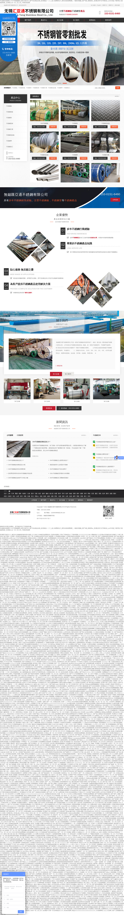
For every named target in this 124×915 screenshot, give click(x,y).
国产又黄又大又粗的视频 (40, 775)
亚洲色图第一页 (46, 714)
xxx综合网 (49, 825)
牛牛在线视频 (58, 566)
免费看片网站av (68, 738)
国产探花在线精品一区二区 (77, 896)
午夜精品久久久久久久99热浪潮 (44, 637)
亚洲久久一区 (80, 731)
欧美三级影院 (118, 780)
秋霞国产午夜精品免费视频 (83, 660)
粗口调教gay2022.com (46, 597)
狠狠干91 (89, 555)
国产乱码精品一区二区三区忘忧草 (27, 639)
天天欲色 (80, 661)
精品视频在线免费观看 (49, 776)
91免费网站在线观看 (48, 578)
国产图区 (105, 594)
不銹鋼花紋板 (52, 88)
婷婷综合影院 (81, 555)
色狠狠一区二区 (41, 721)
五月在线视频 (35, 865)
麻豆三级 (5, 559)
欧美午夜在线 (57, 886)
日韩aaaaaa (111, 660)
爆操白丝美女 (32, 538)
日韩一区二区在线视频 (56, 693)
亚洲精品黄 (7, 614)
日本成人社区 (99, 635)
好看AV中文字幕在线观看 (38, 628)
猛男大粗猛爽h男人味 (95, 818)
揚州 (43, 493)
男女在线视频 (101, 693)
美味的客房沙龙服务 (114, 574)
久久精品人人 (74, 856)
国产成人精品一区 (36, 595)
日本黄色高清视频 (92, 898)
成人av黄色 (20, 844)
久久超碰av (65, 635)
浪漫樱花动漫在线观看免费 (55, 729)
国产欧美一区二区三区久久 (27, 611)
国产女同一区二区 (52, 792)
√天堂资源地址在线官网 (75, 580)
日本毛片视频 (102, 641)
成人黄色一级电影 (62, 775)
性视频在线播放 (22, 802)
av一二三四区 (101, 748)
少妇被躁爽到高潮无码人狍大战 (103, 588)
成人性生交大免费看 (41, 627)
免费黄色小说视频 (103, 717)
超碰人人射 (61, 599)
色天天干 (112, 566)
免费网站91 (48, 907)
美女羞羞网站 (15, 672)
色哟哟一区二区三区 (96, 597)
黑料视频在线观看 (63, 790)
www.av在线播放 (37, 811)
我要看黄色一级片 (94, 865)
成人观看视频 (62, 764)
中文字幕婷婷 (35, 581)
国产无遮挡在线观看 (13, 576)
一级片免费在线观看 (61, 607)
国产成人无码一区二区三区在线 (72, 545)
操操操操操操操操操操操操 (65, 862)
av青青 (100, 830)
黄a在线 (29, 562)
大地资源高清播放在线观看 (76, 691)
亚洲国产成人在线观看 (12, 606)
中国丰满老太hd (31, 600)
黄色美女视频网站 (104, 879)
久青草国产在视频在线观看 (27, 569)
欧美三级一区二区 (33, 729)
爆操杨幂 (85, 686)
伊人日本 (3, 578)
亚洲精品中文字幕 (116, 750)
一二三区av (111, 766)
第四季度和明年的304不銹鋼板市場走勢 (20, 473)
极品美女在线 (78, 726)
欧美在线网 (64, 672)
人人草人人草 (77, 581)
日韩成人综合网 (105, 684)
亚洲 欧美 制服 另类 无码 (91, 729)
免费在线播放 (19, 781)
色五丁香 (31, 536)
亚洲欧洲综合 (87, 585)
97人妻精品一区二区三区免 (101, 715)
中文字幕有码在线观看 (106, 875)
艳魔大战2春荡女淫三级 (47, 823)
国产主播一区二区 (99, 902)
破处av (40, 884)
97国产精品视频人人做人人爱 (99, 574)
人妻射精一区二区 (58, 573)
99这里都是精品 (41, 604)
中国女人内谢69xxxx (15, 594)
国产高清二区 (65, 818)
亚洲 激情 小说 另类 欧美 (35, 855)
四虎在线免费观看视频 (115, 691)
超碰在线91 (49, 613)
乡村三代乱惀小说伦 (16, 867)
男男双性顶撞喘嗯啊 (88, 628)
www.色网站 (90, 712)
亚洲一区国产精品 (88, 705)
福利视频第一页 (87, 604)
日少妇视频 (3, 555)
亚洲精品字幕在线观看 (64, 766)
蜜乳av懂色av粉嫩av (65, 682)
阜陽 (25, 496)
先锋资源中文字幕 (40, 841)
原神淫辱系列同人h (19, 660)
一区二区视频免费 (110, 654)
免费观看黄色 (81, 642)
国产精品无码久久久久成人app (39, 827)
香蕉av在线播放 (30, 754)
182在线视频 (94, 651)
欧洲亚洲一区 (99, 663)
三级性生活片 (70, 762)
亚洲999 (115, 656)
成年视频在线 (28, 597)
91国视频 (48, 557)
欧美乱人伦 (95, 687)
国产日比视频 (44, 552)
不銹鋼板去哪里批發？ (102, 456)
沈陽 (52, 496)
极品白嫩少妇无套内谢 (45, 606)
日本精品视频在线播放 (101, 566)
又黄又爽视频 (60, 881)
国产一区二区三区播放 (64, 832)
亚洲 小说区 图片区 (23, 764)
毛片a (7, 841)
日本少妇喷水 (43, 902)
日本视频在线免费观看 (20, 613)
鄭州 (107, 493)
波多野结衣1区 (64, 674)
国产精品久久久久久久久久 (31, 856)
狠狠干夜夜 (24, 790)
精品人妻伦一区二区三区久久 (103, 541)
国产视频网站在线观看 (48, 908)
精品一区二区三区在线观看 (112, 635)
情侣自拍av (74, 712)
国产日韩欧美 (107, 837)
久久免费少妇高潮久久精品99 (42, 834)
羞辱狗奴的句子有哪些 (61, 609)
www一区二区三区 (73, 654)
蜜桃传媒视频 (64, 896)
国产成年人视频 (79, 639)
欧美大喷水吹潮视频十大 (14, 646)
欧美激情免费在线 (78, 576)
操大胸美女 (106, 806)
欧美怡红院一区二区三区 (15, 547)
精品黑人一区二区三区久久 (47, 543)
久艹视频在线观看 (49, 642)
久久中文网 (69, 802)
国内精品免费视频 (28, 637)
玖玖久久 (66, 641)
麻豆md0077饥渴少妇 (73, 747)
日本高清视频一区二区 (55, 816)
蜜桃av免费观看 (107, 712)
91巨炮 (6, 846)
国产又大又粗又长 (50, 778)
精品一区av (45, 736)
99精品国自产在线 (40, 875)
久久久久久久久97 (9, 729)
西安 (55, 496)
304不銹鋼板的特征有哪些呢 (16, 469)
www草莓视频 (89, 543)
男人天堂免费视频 (100, 882)
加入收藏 (93, 5)
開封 (114, 493)
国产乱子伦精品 (14, 559)
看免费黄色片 (84, 654)
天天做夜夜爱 (86, 667)
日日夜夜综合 (65, 569)
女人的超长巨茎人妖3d (36, 717)
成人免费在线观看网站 (48, 574)
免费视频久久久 (72, 768)
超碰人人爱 (37, 773)
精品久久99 (7, 571)
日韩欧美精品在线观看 (73, 536)
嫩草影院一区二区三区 (51, 731)
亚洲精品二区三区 (80, 578)
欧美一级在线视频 (59, 870)
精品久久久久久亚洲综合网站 (105, 550)
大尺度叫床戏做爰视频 (84, 687)
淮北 (32, 496)
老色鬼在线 (116, 712)
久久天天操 (20, 705)
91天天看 (39, 600)
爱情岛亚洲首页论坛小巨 (107, 639)
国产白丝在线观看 (94, 686)
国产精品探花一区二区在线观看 (51, 773)
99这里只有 (23, 658)
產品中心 (44, 20)
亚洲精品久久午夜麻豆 (108, 686)
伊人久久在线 (76, 667)
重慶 (16, 493)
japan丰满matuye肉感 (42, 588)
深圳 (85, 493)
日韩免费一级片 (43, 538)
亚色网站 (20, 578)
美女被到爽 (70, 761)
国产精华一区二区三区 (72, 858)
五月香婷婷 (61, 877)
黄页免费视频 (24, 618)
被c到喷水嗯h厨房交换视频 (105, 580)
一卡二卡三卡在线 (47, 870)
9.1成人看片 (73, 627)
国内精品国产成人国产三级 (87, 616)
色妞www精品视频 (92, 778)
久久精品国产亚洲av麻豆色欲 (24, 564)
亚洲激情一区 (70, 660)
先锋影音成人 (69, 828)
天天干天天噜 (23, 559)
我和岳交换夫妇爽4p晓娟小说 (109, 881)
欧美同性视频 (29, 875)
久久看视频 (12, 802)
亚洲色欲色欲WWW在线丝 (114, 547)
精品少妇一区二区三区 (85, 884)
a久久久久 (48, 677)
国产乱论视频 (74, 815)
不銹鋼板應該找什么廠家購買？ (105, 469)
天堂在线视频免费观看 (77, 679)
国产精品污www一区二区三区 (87, 698)
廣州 (78, 493)
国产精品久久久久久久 (9, 656)
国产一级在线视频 (114, 696)
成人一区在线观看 (66, 576)
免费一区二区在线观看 (72, 538)
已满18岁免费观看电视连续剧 (34, 733)
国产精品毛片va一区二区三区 (49, 554)
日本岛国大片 (43, 766)
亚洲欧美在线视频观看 (116, 905)
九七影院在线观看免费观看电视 (49, 583)
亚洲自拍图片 (35, 888)
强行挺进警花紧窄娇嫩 (99, 555)
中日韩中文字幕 (52, 715)
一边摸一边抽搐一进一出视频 (102, 862)
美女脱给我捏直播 (72, 614)
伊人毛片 (66, 776)
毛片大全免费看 (71, 599)
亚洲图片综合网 (82, 834)
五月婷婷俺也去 (118, 785)
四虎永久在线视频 (45, 681)
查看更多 (49, 408)
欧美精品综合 (107, 787)
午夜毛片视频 (49, 654)
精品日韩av (96, 540)
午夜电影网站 (106, 613)
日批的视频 (40, 687)
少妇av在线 (117, 741)
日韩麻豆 (37, 609)
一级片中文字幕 (81, 754)
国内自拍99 (75, 632)
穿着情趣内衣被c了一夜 (67, 651)
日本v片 (4, 547)
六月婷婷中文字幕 (78, 752)
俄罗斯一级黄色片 (99, 863)
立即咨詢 (115, 199)
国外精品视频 (10, 870)
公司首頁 (34, 500)
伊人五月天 (61, 731)
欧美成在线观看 (65, 597)
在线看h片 (82, 778)
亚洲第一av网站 (64, 559)
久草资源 (87, 828)
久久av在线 (116, 630)
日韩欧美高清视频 (71, 658)
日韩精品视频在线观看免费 (113, 581)
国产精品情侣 (118, 632)
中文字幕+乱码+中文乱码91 (28, 848)
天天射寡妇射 (115, 613)
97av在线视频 (43, 587)
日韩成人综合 (99, 821)
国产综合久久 (88, 714)
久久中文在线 (37, 821)
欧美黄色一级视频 (116, 646)
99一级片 (3, 634)
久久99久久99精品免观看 (74, 794)
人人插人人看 (47, 738)
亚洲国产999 (72, 775)
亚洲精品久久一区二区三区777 (54, 611)
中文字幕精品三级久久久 (50, 670)
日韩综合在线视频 (52, 559)
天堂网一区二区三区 (63, 780)
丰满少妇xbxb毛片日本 (56, 552)
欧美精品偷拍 (69, 611)
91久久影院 (71, 600)
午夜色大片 (15, 600)
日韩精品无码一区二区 (53, 672)
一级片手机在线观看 (93, 559)
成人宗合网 (81, 712)
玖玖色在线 (61, 538)
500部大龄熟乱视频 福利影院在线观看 (94, 668)
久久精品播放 (16, 790)
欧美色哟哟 (31, 835)
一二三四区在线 (87, 540)
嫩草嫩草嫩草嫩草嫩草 (42, 540)
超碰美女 (73, 555)
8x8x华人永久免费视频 (114, 573)
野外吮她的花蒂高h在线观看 (101, 585)
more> (117, 96)
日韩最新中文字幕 (82, 775)
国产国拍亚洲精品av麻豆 (47, 881)
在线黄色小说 (116, 802)
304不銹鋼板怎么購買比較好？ (59, 460)
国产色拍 (120, 590)
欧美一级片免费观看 (108, 614)
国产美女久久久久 (80, 613)
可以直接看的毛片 (77, 900)
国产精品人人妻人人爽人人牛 (37, 567)
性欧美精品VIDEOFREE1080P (68, 592)
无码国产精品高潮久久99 (26, 752)
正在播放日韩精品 (62, 820)
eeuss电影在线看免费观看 (78, 559)
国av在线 (28, 806)
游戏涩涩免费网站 (112, 641)
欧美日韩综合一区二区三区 (22, 748)
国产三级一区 (112, 738)
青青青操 (56, 734)
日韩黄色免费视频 (79, 733)
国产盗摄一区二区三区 (115, 764)
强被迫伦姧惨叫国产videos (37, 555)
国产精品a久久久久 (49, 600)
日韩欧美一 (54, 564)
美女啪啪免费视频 (73, 646)
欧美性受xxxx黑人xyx (9, 538)
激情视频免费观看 (53, 653)
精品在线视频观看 (44, 590)
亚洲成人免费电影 (13, 627)
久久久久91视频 (54, 587)
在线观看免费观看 (106, 734)
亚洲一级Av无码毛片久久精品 (15, 769)
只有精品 (107, 750)
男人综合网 (14, 667)
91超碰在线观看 (41, 835)
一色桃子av (14, 621)
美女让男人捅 (83, 611)
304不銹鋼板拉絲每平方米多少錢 (18, 478)
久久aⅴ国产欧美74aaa (51, 855)
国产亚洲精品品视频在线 (112, 611)
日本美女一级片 (67, 602)
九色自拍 (105, 592)
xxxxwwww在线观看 (109, 597)
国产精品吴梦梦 (39, 557)
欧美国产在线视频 (53, 902)
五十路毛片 (15, 677)
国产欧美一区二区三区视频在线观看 (71, 625)
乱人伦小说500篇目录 (34, 870)
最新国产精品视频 (81, 809)
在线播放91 (69, 743)
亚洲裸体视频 (18, 597)
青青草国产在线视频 (47, 660)
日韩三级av (50, 628)
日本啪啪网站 (17, 654)
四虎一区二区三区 (29, 781)
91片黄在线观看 (54, 649)
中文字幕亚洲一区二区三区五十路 (10, 580)
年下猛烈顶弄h (46, 761)
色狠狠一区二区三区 (58, 745)
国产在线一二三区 (59, 660)
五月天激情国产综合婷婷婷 (78, 547)
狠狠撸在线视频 (38, 830)
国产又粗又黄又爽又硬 (89, 637)
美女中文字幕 (24, 555)
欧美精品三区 (63, 554)
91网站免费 (3, 865)
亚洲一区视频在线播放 (32, 705)
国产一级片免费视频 (49, 686)
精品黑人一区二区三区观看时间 (108, 710)
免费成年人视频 (78, 602)
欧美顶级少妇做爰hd (90, 580)
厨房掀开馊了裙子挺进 (96, 557)
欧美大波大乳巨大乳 (62, 642)
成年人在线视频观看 (88, 728)
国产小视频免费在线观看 (105, 536)
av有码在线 (67, 632)
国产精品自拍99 (109, 884)
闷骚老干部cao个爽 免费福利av (49, 550)
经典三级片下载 (63, 564)
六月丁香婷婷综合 (118, 719)
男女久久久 (80, 891)
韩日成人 (67, 856)
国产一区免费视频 (60, 574)
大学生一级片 (42, 559)
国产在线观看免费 (89, 663)
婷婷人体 (116, 808)
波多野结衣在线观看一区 (85, 902)
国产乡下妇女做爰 (13, 804)
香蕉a (28, 881)
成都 (48, 496)
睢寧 (74, 496)
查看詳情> (35, 456)
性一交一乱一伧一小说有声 (106, 701)
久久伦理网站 (25, 776)
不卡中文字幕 (8, 661)
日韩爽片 (18, 797)
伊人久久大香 (54, 658)
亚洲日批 (107, 562)
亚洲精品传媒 (20, 649)
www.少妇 (45, 614)
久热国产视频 (43, 632)
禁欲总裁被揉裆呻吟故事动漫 (9, 548)
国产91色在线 (43, 653)
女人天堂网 (26, 620)
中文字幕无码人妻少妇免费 (103, 802)
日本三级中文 (100, 841)
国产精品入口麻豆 (86, 594)
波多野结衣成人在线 (32, 616)
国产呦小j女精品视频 (86, 632)
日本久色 (55, 724)
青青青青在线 (93, 851)
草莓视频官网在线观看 (60, 548)
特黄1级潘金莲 (69, 543)
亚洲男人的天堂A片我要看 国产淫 (70, 587)
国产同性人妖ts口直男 (85, 860)
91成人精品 (36, 734)
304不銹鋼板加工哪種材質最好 (59, 478)
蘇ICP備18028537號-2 (43, 518)
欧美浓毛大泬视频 (110, 689)
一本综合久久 (118, 668)
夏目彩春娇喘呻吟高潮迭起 (75, 882)
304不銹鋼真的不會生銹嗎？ (58, 469)
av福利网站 (38, 863)
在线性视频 (8, 809)
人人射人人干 (21, 868)
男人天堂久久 (10, 595)
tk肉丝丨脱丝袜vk (101, 602)
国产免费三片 (26, 592)
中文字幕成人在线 (74, 607)
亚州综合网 (93, 607)
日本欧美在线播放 (61, 686)
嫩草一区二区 (39, 665)
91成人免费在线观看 (31, 653)
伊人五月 (89, 592)
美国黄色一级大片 (52, 592)
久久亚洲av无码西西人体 (80, 682)
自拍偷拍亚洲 (44, 620)
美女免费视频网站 (53, 682)
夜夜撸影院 (60, 543)
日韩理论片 (90, 821)
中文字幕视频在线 (12, 863)
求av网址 (91, 903)
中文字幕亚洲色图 (8, 597)
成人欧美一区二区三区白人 (37, 726)
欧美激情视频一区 (91, 675)
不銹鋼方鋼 (105, 155)
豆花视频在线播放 (28, 679)
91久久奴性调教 (42, 790)
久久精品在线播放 (98, 632)
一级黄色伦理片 (92, 708)
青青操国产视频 (42, 656)
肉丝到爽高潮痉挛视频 (55, 898)
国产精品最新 (4, 588)
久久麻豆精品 (41, 895)
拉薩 (70, 496)
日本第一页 (109, 809)
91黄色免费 (116, 703)
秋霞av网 (29, 647)
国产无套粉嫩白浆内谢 (25, 830)
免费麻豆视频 (27, 646)
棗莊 (96, 493)
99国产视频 (106, 646)
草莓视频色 (34, 783)
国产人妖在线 (78, 802)
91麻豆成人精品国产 (25, 738)
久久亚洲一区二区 (94, 780)
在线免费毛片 (14, 545)
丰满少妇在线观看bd (29, 642)
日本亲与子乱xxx (25, 788)
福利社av (43, 856)
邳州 (89, 496)
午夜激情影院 (17, 661)
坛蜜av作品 (3, 757)
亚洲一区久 (35, 806)
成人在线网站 (72, 567)
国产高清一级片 (14, 588)
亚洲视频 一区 (115, 585)
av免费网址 (71, 644)
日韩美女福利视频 (62, 860)
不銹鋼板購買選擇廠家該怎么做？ (106, 444)
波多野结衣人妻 (62, 646)
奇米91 (94, 797)
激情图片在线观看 (42, 853)
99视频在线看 (25, 573)
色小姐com (24, 599)
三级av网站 (40, 547)
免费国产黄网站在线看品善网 (57, 656)
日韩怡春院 (20, 710)
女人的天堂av (25, 851)
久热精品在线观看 (65, 722)
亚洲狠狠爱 (4, 562)
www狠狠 (117, 580)
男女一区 (72, 653)
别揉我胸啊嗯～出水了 (9, 715)
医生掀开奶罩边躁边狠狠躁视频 (27, 656)
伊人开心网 (10, 564)
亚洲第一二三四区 (112, 602)
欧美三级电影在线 (102, 696)
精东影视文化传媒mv (101, 583)
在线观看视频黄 (81, 707)
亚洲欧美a (9, 813)
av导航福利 (8, 660)
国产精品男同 (51, 567)
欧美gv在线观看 (110, 663)
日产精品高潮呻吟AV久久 (106, 548)
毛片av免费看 (12, 602)
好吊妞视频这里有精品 (78, 562)
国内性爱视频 (102, 630)
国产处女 (58, 823)
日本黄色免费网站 (20, 562)
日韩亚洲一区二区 (64, 865)
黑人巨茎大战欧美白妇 (77, 886)
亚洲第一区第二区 (29, 712)
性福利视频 (27, 811)
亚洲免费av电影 (116, 571)
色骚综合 (6, 778)
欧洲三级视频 (13, 775)
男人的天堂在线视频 (64, 541)
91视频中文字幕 (36, 703)
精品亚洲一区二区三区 (83, 651)
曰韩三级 (94, 536)
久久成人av (46, 698)
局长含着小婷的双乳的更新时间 (98, 764)
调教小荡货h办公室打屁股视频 (63, 647)
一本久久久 (35, 592)
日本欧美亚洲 (74, 790)
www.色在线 (116, 787)
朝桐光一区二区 (90, 550)
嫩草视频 (56, 849)
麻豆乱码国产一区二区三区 (13, 679)
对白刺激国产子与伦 (10, 844)
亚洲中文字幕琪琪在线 (39, 672)
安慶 (28, 496)
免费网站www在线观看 (69, 891)
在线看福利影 (85, 607)
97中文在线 (116, 672)
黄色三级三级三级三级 (11, 834)
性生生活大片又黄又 (15, 670)
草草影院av (83, 646)
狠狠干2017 (108, 552)
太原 (66, 496)
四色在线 (23, 816)
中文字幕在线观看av (19, 604)
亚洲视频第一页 (62, 787)
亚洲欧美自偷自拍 (64, 679)
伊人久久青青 (66, 562)
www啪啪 (80, 839)
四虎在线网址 (55, 534)
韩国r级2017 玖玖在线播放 (34, 667)
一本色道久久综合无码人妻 (87, 571)
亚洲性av (115, 714)
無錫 (70, 493)
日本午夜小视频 (111, 590)
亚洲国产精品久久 (5, 534)
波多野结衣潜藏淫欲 (53, 651)
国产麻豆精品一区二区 (55, 602)
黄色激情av (107, 623)
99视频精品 (36, 562)
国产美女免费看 (103, 625)
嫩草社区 (49, 848)
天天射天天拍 (31, 895)
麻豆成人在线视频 (24, 548)
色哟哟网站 (43, 729)
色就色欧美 (89, 863)
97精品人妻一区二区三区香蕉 (80, 557)
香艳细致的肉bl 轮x (55, 754)
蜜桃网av (99, 576)
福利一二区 (44, 585)
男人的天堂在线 (100, 886)
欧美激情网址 (76, 665)
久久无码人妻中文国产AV (79, 769)
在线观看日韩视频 (91, 552)
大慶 (59, 496)
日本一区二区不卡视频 (91, 674)
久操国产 (16, 759)
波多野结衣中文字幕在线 (101, 790)
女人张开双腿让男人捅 (30, 594)
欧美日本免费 (109, 762)
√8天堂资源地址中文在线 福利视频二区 (22, 540)
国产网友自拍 (104, 754)
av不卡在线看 (68, 552)
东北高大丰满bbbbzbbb (60, 848)
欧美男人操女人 (35, 571)
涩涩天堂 (28, 660)
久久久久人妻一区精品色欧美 (111, 661)
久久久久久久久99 (85, 534)
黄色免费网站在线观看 (92, 639)
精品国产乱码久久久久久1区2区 (46, 661)
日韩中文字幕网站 (108, 903)
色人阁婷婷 (12, 651)
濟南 (89, 493)
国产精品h (99, 623)
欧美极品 (89, 642)
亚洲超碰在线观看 (86, 715)
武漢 (5, 496)
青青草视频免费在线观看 (62, 769)
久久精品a (107, 726)
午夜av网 (27, 628)
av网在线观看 (12, 607)
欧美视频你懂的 (7, 604)
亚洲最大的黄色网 (65, 550)
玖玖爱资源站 (120, 621)
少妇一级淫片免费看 (101, 543)
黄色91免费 (114, 562)
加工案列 (76, 20)
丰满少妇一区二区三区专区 (58, 540)
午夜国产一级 (49, 560)
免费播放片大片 (107, 672)
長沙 (14, 496)
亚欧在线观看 (32, 559)
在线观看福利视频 (26, 663)
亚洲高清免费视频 (21, 536)
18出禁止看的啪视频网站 (57, 743)
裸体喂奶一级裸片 (111, 755)
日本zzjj (76, 611)
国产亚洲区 (47, 785)
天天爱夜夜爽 (97, 604)
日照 (92, 493)
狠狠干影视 (65, 714)
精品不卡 (41, 677)
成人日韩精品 (33, 632)
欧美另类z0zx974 (11, 799)
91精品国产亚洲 (37, 646)
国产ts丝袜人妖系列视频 (45, 802)
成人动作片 (52, 775)
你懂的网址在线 (39, 860)
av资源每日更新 (86, 888)
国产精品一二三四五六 (84, 797)
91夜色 (121, 667)
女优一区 (104, 724)
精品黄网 (11, 562)
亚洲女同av (77, 628)
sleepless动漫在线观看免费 (99, 905)
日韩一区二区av (107, 719)
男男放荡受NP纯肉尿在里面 (18, 750)
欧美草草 (31, 736)
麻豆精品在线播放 (94, 682)
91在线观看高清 (68, 733)
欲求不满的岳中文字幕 (15, 620)
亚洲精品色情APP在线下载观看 (44, 536)
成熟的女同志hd (96, 606)
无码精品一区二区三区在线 (103, 658)
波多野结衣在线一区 (97, 762)
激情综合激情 (86, 905)
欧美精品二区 (67, 566)
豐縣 (78, 496)
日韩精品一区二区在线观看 (29, 741)
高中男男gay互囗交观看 (60, 571)
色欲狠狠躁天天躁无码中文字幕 (85, 677)
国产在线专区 (72, 661)
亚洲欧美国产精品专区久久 (13, 719)
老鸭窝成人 (11, 865)
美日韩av (111, 832)
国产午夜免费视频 (21, 745)
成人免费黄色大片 (113, 860)
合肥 (17, 496)
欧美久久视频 (79, 693)
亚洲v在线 (110, 741)
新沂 (85, 496)
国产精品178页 (26, 839)
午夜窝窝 (56, 722)
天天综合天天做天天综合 (52, 576)
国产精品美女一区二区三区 (14, 811)
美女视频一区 (109, 632)
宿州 (21, 496)
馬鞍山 (37, 496)
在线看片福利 (34, 543)
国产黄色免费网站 (98, 884)
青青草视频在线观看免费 (74, 630)
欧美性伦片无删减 (115, 790)
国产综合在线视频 (90, 721)
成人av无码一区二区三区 (93, 569)
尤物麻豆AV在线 (105, 540)
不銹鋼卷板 (21, 88)
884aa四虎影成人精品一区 (29, 590)
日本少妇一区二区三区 (30, 687)
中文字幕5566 (99, 750)
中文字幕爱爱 (56, 795)
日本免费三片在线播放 (116, 583)
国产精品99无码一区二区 (68, 583)
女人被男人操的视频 (60, 654)
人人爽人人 (89, 566)
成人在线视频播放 (34, 689)
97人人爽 (5, 780)
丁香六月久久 (116, 658)
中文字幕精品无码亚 (30, 547)
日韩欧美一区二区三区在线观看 (105, 609)
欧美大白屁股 (108, 844)
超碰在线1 (7, 738)
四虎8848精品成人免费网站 (54, 835)
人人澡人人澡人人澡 (116, 578)
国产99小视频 (29, 649)
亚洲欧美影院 (91, 609)
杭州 (103, 493)
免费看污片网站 (28, 773)
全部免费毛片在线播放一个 (62, 560)
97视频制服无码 (37, 738)
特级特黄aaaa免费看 (37, 788)
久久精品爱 (25, 908)
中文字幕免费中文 (90, 696)
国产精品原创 (109, 707)
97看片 (94, 694)
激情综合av (78, 705)
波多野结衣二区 (67, 689)
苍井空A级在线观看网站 (101, 578)
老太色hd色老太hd (56, 698)
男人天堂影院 (77, 837)
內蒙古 (24, 493)
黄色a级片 (112, 717)
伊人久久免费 (114, 754)
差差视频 (114, 872)
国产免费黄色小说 (25, 681)
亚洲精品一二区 (85, 621)
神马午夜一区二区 (114, 592)
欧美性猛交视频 (11, 639)
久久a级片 (114, 776)
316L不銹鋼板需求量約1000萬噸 (59, 473)
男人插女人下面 (89, 882)
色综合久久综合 (43, 747)
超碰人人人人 (83, 560)
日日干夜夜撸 (116, 846)
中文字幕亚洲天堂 (37, 804)
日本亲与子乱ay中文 (21, 714)
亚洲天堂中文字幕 (14, 590)
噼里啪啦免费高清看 (77, 597)
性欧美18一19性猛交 (35, 755)
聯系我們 (108, 20)
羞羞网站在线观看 (90, 703)
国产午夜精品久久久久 (29, 661)
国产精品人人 (36, 719)
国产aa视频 (67, 785)
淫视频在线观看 (107, 564)
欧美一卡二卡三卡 (52, 634)
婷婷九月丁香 (45, 564)
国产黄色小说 (30, 604)
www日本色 (23, 557)
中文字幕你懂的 (115, 604)
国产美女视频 (91, 547)
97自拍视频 (38, 698)
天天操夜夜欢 (95, 734)
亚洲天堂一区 (21, 616)
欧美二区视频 (27, 719)
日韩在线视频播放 (61, 578)
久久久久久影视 (15, 663)
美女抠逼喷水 (88, 759)
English (99, 5)
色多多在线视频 (37, 578)
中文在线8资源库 (35, 771)
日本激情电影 (119, 663)
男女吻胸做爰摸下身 (50, 594)
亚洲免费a (65, 863)
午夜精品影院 (14, 783)
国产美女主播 (8, 827)
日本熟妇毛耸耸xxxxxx (74, 540)
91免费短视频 (107, 846)
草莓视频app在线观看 (32, 768)
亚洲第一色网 (41, 701)
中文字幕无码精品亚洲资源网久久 (50, 562)
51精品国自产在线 (39, 607)
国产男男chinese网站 (90, 573)
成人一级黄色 (70, 717)
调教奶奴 (94, 534)
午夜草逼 (35, 858)
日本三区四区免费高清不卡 (86, 658)
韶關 (81, 493)
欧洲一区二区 (50, 607)
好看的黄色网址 (40, 752)
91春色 (86, 661)
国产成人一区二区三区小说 (101, 757)
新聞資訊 (92, 20)
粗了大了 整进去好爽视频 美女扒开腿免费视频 (44, 799)
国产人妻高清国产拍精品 (64, 581)
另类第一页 (53, 821)
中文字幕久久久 (24, 621)
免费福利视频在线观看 (96, 783)
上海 (9, 493)
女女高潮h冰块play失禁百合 (101, 642)
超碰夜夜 (5, 731)
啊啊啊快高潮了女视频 (35, 757)
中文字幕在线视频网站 (34, 541)
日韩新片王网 (93, 548)
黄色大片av (27, 578)
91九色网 (24, 674)
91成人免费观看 (52, 599)
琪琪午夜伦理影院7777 (52, 687)
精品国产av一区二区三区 (75, 670)
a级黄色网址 (64, 740)
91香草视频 (109, 813)
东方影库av (51, 644)
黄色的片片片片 (32, 882)
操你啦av (28, 684)
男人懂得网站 (17, 722)
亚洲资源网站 (64, 649)
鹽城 (47, 493)
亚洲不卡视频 (29, 614)
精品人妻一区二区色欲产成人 (74, 729)
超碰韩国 (9, 851)
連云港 (51, 493)
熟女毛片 (43, 599)
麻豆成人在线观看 (59, 613)
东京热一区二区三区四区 (77, 641)
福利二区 (13, 616)
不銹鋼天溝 (43, 88)
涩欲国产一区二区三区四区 (38, 762)
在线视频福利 (64, 620)
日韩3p (18, 686)
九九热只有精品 (99, 618)
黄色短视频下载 (106, 569)
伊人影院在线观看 (5, 787)
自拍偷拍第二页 (57, 771)
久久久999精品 (51, 787)
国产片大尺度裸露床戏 (76, 674)
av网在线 (61, 792)
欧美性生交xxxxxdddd (76, 663)
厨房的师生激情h (116, 653)
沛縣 (81, 496)
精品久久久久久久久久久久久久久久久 (89, 627)
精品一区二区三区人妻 (18, 837)
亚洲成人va (6, 621)
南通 (55, 493)
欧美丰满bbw (80, 868)
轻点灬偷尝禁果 (27, 700)
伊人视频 (7, 675)
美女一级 (71, 578)
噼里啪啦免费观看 (13, 555)
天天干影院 (45, 821)
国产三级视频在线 (118, 910)
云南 (28, 493)
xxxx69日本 (42, 592)
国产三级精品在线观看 (18, 552)
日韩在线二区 (73, 860)
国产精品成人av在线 (67, 628)
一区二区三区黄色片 (73, 656)
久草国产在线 (116, 734)
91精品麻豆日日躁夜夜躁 (79, 766)
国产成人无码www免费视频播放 (89, 684)
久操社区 (3, 696)
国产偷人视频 (52, 783)
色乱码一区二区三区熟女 (44, 573)
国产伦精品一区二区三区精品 (51, 851)
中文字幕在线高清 (99, 759)
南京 (39, 493)
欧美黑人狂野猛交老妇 (37, 654)
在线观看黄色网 (116, 606)
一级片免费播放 (93, 766)
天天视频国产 (75, 621)
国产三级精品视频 (95, 564)
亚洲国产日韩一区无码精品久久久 (106, 677)
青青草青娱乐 (91, 738)
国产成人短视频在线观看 (96, 654)
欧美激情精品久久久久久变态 (63, 618)
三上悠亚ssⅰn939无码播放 (90, 722)
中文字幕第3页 (82, 768)
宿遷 (74, 493)
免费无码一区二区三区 (94, 613)
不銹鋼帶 (60, 88)
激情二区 (115, 747)
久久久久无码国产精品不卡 (20, 787)
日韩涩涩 (40, 594)
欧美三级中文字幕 (32, 625)
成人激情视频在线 (25, 672)
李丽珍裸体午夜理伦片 (62, 694)
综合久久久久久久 (64, 555)
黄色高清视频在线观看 (44, 801)
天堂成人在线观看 (69, 693)
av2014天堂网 (66, 588)
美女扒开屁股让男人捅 (12, 658)
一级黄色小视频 (66, 606)
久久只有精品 (39, 576)
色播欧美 (42, 674)
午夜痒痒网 (6, 618)
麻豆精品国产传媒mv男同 (80, 781)
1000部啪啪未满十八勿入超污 (15, 808)
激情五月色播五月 (28, 785)
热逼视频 (56, 597)
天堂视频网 (80, 750)
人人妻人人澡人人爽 (69, 724)
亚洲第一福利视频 (68, 809)
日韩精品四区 (100, 771)
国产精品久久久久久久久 (7, 653)
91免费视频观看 (56, 616)
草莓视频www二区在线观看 (104, 797)
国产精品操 (37, 614)
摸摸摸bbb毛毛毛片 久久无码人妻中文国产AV (14, 585)
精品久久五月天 (79, 828)
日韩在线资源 (66, 804)
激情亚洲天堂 (115, 736)
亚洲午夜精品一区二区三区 (48, 764)
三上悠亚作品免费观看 (46, 668)
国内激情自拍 (56, 818)
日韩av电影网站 (53, 585)
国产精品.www (76, 637)
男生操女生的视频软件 (23, 560)
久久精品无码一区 (47, 815)
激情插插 (50, 710)
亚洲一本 (120, 651)
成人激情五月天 (25, 545)
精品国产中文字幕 (58, 757)
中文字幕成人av (99, 858)
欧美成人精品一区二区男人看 (33, 867)
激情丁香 (100, 552)
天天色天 (43, 609)
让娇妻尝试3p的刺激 (39, 623)
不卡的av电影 (72, 609)
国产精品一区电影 (9, 536)
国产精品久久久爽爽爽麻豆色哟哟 (27, 630)
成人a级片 (20, 651)
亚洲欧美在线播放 (11, 543)
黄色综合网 (107, 874)
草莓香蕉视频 (76, 804)
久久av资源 (6, 545)
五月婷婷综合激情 (102, 587)
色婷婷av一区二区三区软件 (51, 740)
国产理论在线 (79, 759)
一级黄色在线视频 (40, 679)
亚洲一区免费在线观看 (23, 771)
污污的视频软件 (67, 823)
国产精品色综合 (79, 543)
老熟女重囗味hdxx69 (12, 726)
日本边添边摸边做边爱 (103, 665)
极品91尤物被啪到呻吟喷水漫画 (21, 534)
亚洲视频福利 (52, 538)
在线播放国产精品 (12, 825)
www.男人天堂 (91, 590)
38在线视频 (58, 641)
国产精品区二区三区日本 (66, 734)
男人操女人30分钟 (67, 726)
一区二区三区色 (116, 821)
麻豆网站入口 (10, 801)
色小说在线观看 (90, 750)
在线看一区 (112, 594)
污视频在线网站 (86, 825)
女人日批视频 (87, 755)
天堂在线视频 (82, 614)
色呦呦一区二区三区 (52, 674)
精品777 (22, 609)
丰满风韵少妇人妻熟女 (103, 571)
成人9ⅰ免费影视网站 (82, 574)
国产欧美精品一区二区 (95, 781)
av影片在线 (45, 658)
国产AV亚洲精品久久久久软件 (49, 865)
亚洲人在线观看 (76, 825)
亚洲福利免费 (116, 541)
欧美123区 (101, 851)
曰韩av (49, 748)
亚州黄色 (36, 613)
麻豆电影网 (119, 566)
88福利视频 (113, 675)
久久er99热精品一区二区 (70, 700)
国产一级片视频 (102, 694)
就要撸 (51, 614)
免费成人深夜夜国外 (93, 754)
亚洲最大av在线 (84, 795)
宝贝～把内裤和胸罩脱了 (80, 689)
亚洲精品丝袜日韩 (41, 710)
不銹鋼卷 (75, 123)
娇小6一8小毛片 (39, 759)
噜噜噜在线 (69, 895)
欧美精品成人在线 (58, 828)
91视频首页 (56, 606)
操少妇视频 (71, 855)
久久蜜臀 (22, 768)
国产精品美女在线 (57, 677)
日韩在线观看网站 (73, 554)
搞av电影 (106, 705)
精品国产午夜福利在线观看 (92, 670)
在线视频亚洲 (101, 644)
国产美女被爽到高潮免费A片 (30, 644)
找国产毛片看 (103, 651)
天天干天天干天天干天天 (101, 773)
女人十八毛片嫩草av (75, 604)
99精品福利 (88, 724)
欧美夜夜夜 (44, 689)
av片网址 (62, 884)
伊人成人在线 (17, 707)
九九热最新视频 (70, 757)
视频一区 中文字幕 (91, 641)
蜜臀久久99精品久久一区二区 (81, 832)
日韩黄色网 (82, 592)
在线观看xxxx (7, 566)
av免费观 (43, 581)
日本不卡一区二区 (46, 571)
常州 (63, 493)
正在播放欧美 (55, 625)
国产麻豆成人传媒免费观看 (44, 708)
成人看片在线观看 (103, 607)
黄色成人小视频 (73, 571)
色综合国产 (77, 741)
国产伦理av (106, 604)
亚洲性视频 (80, 811)
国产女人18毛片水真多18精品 (85, 583)
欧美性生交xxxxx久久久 (49, 541)
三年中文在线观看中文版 (37, 696)
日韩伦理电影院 (47, 771)
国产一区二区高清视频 (52, 781)
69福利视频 (17, 674)
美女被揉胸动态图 (83, 564)
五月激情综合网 (87, 877)
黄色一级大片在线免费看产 (42, 893)
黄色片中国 (45, 839)
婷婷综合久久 (63, 670)
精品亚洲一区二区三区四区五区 (69, 684)
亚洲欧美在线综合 (38, 780)
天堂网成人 (6, 540)
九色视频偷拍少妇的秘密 (27, 588)
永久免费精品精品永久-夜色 (94, 740)
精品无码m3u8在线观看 (90, 625)
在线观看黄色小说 (8, 748)
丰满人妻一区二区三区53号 (44, 569)
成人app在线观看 (18, 809)
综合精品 (42, 613)
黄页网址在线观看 (52, 679)
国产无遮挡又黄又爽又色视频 (74, 585)
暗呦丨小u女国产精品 (37, 560)
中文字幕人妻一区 (40, 634)
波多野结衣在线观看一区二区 (28, 677)
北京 (5, 493)
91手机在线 (55, 884)
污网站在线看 (100, 547)
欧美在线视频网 (24, 632)
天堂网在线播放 (40, 825)
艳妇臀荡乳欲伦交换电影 (21, 717)
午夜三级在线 (104, 729)
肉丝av (74, 566)
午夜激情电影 (115, 623)
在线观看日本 (30, 816)
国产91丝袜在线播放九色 (104, 855)
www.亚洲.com (109, 545)
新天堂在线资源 (79, 895)
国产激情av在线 (71, 907)
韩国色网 (63, 614)
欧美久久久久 (95, 621)
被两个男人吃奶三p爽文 (76, 721)
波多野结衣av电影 (44, 625)
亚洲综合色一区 (18, 820)
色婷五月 (12, 560)
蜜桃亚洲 (46, 874)
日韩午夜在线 (41, 848)
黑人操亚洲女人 (36, 728)
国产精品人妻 (119, 576)
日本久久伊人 (44, 684)
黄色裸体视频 (97, 761)
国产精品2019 (16, 566)
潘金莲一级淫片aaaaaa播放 (19, 743)
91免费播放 (115, 618)
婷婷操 (30, 613)
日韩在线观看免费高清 (27, 627)
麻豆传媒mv (4, 776)
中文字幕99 (3, 724)
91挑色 (61, 724)
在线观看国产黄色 (90, 855)
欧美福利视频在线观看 (7, 592)
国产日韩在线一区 (61, 567)
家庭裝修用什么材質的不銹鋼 (59, 464)
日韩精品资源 (27, 780)
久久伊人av (12, 630)
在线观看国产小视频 (78, 550)
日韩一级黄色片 (118, 889)
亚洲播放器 (19, 574)
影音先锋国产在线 (116, 670)
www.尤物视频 (49, 696)
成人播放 (110, 630)
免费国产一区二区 (82, 851)
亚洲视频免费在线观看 (111, 557)
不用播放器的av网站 (45, 818)
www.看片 (83, 538)
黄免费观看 (23, 835)
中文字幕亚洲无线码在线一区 (96, 707)
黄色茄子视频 (4, 775)
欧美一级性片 (25, 571)
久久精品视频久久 (106, 656)
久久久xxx (73, 755)
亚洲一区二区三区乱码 (59, 748)
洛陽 (111, 493)
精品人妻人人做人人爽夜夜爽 (32, 722)
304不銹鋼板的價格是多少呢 (16, 464)
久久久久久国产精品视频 (114, 722)
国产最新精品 (82, 609)
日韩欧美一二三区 (12, 684)
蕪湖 (44, 496)
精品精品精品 (70, 613)
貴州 (32, 493)
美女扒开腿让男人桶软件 (107, 559)
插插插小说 (33, 545)
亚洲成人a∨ (68, 728)
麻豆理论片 (28, 775)
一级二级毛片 (77, 728)
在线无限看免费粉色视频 (45, 545)
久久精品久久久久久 (50, 665)
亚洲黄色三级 (90, 853)
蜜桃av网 (108, 858)
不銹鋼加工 (67, 88)
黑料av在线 (12, 581)
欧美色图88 (80, 703)
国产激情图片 (96, 679)
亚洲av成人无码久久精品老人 (57, 868)
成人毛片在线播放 (80, 717)
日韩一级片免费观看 (18, 614)
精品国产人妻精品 (69, 677)
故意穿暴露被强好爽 (110, 740)
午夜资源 (56, 614)
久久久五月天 (9, 628)
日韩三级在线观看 (19, 701)
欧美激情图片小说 (12, 611)
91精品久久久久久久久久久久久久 (28, 554)
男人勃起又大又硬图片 (63, 778)
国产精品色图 (68, 908)
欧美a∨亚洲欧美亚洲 (115, 587)
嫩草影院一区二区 (9, 712)
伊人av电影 (118, 745)
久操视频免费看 (65, 595)
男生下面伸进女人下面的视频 (69, 534)
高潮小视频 (20, 754)
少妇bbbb (60, 783)
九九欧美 (110, 865)
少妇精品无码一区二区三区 (88, 748)
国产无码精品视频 (96, 649)
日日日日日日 (71, 574)
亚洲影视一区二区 (52, 721)
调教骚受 (21, 684)
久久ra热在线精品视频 (61, 841)
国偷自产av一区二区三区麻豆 (17, 647)
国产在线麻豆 (40, 611)
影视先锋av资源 (11, 578)
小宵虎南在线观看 (10, 754)
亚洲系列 (62, 658)
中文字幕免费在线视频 (89, 545)
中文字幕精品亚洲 (22, 538)
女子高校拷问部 (54, 620)
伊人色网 (97, 656)
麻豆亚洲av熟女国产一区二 (17, 815)
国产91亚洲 (74, 788)
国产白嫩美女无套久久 (86, 790)
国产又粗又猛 (22, 675)
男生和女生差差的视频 (80, 618)
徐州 (66, 493)
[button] (59, 83)
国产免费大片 (67, 752)
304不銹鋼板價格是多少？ (41, 442)
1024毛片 (108, 618)
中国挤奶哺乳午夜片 (35, 686)
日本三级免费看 (106, 679)
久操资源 (50, 609)
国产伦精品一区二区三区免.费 (38, 621)
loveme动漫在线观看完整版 (110, 811)
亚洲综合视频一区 (26, 623)
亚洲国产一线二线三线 (100, 860)
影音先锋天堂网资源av (102, 728)
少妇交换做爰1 (98, 769)
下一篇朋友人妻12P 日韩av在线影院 (82, 541)
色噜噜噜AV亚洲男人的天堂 (36, 745)
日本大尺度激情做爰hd (15, 724)
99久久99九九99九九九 (54, 726)
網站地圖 (117, 5)
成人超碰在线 (86, 581)
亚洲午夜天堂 (111, 748)
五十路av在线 (38, 785)
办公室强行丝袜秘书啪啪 (79, 867)
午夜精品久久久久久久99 (54, 705)
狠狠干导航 (79, 907)
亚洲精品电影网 (100, 628)
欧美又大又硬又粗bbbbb (61, 547)
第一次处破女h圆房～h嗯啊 (60, 801)
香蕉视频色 (102, 722)
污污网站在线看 (116, 721)
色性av (81, 815)
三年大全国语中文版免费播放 (30, 580)
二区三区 (86, 597)
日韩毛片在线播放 (107, 600)
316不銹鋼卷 (44, 123)
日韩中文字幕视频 (48, 663)
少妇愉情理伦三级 (48, 667)
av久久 (4, 714)
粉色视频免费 (30, 634)
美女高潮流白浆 (5, 694)
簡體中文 (104, 5)
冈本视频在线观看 (89, 576)
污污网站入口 (16, 571)
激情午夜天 (112, 625)
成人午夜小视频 (52, 790)
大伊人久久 (63, 580)
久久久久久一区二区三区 (83, 762)
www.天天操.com (53, 691)
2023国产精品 (29, 769)
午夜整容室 (60, 594)
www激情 (118, 639)
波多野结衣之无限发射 (49, 813)
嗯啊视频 (15, 554)
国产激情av (98, 903)
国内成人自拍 (102, 573)
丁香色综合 (38, 769)
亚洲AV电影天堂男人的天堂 (45, 641)
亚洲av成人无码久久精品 (96, 560)
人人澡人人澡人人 (75, 844)
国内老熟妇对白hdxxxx (95, 646)
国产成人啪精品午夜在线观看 (102, 714)
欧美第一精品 (17, 642)
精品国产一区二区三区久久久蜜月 (79, 620)
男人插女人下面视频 (55, 808)
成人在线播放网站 (82, 548)
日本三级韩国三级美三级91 (111, 649)
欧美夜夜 (41, 630)
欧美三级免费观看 (107, 808)
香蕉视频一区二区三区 (82, 600)
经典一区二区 (4, 630)
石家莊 (10, 496)
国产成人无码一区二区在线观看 (64, 710)
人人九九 (9, 842)
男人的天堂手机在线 (14, 599)
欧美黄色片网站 (88, 761)
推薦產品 (36, 96)
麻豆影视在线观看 (23, 543)
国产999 (116, 536)
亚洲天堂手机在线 (68, 771)
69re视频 (75, 588)
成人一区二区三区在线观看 (70, 616)
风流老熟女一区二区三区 (52, 842)
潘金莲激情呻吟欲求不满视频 (59, 590)
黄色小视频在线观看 (30, 795)
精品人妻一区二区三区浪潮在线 (13, 641)
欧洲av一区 (65, 834)
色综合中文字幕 (36, 839)
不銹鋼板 (14, 88)
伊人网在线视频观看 (101, 691)
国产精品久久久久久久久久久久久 (62, 837)
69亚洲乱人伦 (85, 804)
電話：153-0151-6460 (39, 126)
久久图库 (118, 848)
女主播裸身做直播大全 (52, 844)
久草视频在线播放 (60, 536)
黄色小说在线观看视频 (113, 644)
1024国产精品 (90, 792)
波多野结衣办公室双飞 (65, 665)
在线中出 (108, 759)
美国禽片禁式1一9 (108, 576)
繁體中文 (111, 5)
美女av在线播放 (97, 825)
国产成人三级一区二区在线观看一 (79, 649)
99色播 (91, 611)
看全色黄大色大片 (34, 599)
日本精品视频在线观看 (69, 754)
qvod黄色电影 (112, 651)
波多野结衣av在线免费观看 (73, 745)
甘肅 (36, 493)
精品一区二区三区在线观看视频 (114, 560)
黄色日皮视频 (82, 590)
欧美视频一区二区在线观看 (14, 550)
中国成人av (110, 668)
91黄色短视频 (91, 644)
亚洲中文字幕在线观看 (76, 820)
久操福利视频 (73, 564)
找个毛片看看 (109, 634)
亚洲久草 (62, 741)
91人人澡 (59, 776)
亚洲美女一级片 (112, 599)
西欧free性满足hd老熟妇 (19, 541)
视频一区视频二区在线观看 (98, 620)
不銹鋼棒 (75, 155)
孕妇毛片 (30, 557)
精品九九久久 (97, 592)
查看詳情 (53, 126)
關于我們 (28, 20)
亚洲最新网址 (82, 708)
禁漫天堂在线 (9, 700)
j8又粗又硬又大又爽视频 (31, 820)
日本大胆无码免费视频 (61, 604)
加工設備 (60, 20)
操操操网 (74, 902)
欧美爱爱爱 (74, 865)
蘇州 (59, 493)
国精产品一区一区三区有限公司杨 (43, 647)
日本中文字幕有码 (14, 573)
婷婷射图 (21, 775)
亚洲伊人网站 (43, 783)
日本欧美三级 (88, 634)
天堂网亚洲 (30, 698)
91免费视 (91, 908)
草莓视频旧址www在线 (15, 567)
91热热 (25, 567)
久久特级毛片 (48, 566)
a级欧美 (61, 585)
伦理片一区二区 (86, 536)
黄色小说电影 (40, 781)
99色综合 (116, 813)
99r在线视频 (90, 578)
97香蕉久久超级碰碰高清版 (104, 681)
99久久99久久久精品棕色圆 (50, 595)
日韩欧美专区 (97, 594)
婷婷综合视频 (24, 696)
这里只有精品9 (4, 783)
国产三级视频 (81, 566)
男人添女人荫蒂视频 (64, 900)
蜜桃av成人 (25, 686)
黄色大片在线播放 (95, 600)
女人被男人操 (34, 620)
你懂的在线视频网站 (37, 548)
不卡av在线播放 (30, 710)
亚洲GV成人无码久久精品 (32, 574)
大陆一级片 (108, 841)
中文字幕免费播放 (99, 538)
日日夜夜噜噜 (25, 797)
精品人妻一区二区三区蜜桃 (21, 827)
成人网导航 (103, 595)
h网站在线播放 (64, 653)
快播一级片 (100, 545)
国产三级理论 (97, 877)
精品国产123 (40, 566)
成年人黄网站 (103, 832)
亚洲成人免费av (74, 672)
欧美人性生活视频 (57, 681)
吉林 (63, 496)
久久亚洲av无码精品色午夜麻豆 (107, 534)
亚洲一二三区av (66, 701)
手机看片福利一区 (29, 849)
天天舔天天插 (63, 691)
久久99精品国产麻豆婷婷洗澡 (15, 733)
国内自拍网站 (94, 776)
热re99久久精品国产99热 (10, 828)
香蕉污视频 (36, 564)
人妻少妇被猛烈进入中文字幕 (53, 804)
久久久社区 (90, 635)
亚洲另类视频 (101, 590)
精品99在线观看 (29, 550)
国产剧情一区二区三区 (116, 795)
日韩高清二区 (85, 881)
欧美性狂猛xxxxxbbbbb (85, 588)
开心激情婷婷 (48, 548)
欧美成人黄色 (37, 663)
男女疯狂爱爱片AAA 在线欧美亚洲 (91, 889)
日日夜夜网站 (20, 653)
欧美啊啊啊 (72, 740)
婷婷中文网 (18, 592)
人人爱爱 (33, 573)
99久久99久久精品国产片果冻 (16, 634)
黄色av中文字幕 (60, 858)
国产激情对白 (72, 839)
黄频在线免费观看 (40, 828)
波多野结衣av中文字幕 (32, 552)
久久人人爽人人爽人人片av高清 (89, 554)
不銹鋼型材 (36, 88)
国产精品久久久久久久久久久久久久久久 (41, 618)
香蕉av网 (107, 821)
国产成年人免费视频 (35, 874)
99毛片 (80, 875)
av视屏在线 (3, 693)
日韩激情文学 (42, 682)
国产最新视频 (97, 567)
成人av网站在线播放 (14, 691)
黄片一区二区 (69, 573)
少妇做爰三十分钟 (64, 557)
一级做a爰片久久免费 (86, 858)
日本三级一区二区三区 (78, 569)
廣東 (20, 493)
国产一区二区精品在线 (61, 663)
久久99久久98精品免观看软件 (41, 534)
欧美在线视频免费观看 (27, 576)
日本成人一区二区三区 (40, 700)
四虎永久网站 (47, 884)
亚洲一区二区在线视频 (83, 653)
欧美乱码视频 (78, 573)
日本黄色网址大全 (55, 588)
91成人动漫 (103, 621)
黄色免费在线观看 (52, 555)
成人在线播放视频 (89, 602)
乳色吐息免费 (6, 541)
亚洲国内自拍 (4, 670)
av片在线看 (18, 700)
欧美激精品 (57, 569)
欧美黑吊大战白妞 (90, 868)
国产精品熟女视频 (34, 585)
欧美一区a (54, 557)
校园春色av (98, 705)
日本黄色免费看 (15, 665)
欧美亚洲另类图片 (82, 599)
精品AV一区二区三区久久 (61, 815)
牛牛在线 (98, 808)
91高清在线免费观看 (55, 621)
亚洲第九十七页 (111, 538)
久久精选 (25, 761)
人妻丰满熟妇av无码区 (23, 703)
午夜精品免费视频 (88, 794)
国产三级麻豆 (83, 764)
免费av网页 (57, 545)
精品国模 (97, 647)
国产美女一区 (13, 821)
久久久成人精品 (21, 734)
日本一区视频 (49, 547)
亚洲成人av (94, 832)
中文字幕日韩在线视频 (32, 715)
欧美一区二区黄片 (113, 595)
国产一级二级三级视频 (11, 569)
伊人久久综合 (27, 724)
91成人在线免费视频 (35, 761)
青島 (100, 493)
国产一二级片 (119, 634)
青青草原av (19, 712)
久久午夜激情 (37, 808)
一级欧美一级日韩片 (109, 567)
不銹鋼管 (29, 88)
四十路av (91, 656)
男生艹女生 (62, 799)
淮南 (41, 496)
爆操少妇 (46, 830)
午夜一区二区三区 (45, 616)
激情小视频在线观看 (107, 780)
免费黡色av (98, 712)
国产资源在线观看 (33, 674)
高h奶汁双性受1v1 (79, 552)
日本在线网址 (74, 635)
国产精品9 (90, 538)
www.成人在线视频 (89, 726)
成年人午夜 (62, 849)
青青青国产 (48, 788)
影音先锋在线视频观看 (23, 595)
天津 (12, 493)
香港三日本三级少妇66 (20, 583)
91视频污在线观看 (99, 634)
